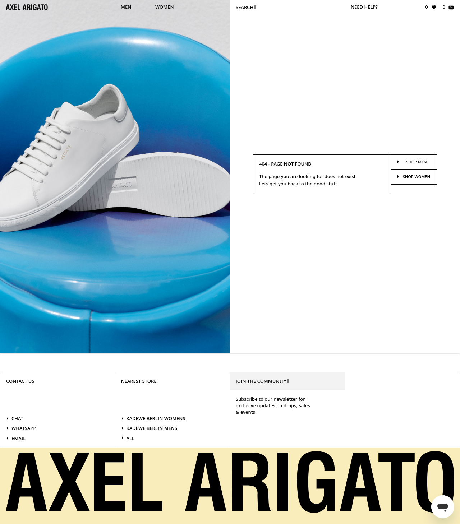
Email (16, 438)
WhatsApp (21, 428)
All (127, 438)
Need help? (364, 7)
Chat (14, 418)
